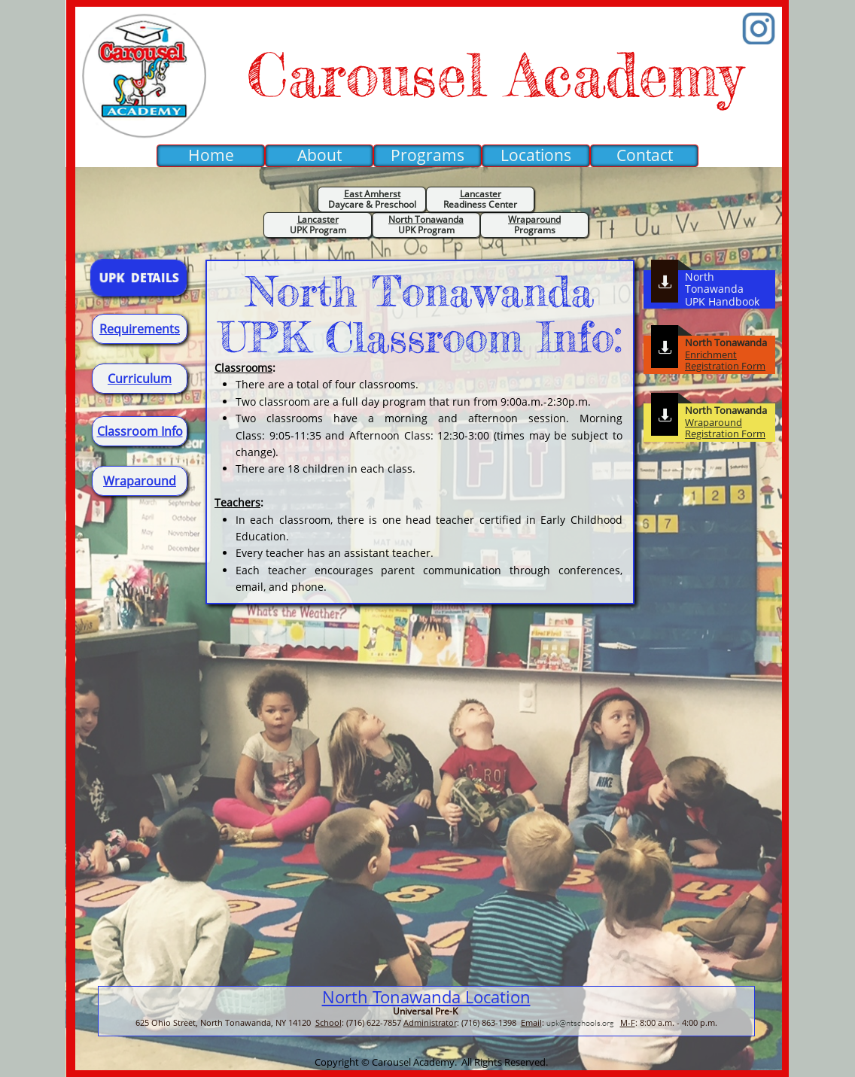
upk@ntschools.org (580, 1023)
